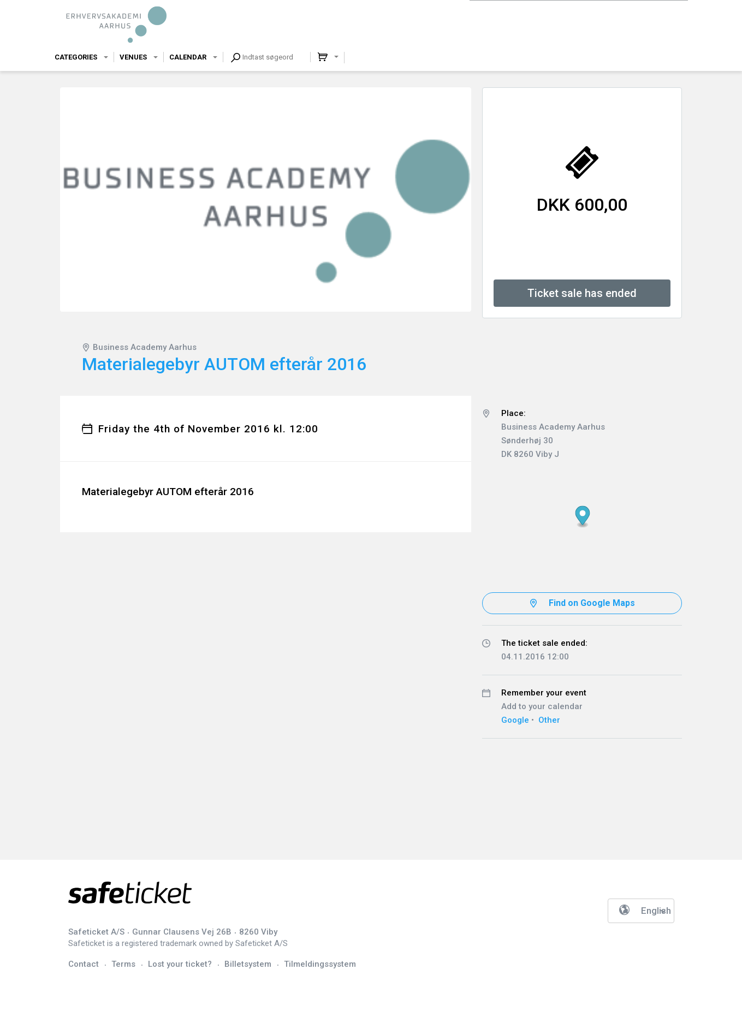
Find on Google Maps (592, 603)
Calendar (187, 57)
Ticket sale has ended (582, 293)
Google (515, 720)
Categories (76, 57)
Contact (83, 964)
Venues (133, 57)
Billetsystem (247, 964)
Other (549, 720)
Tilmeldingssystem (320, 964)
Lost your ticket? (180, 964)
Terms (123, 964)
